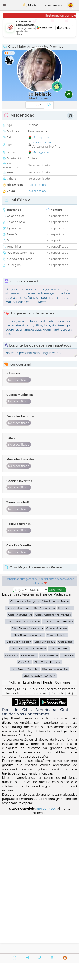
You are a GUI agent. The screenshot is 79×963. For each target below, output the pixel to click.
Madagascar (40, 137)
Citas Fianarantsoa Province (28, 787)
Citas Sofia (24, 800)
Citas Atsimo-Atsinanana (27, 766)
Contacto (57, 832)
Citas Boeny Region (19, 780)
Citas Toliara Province (47, 800)
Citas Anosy (65, 746)
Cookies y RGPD (14, 828)
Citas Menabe (49, 793)
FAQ (70, 832)
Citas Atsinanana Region (28, 773)
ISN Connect (46, 947)
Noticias (15, 821)
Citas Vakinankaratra (55, 807)
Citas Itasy (11, 793)
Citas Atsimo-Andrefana (58, 760)
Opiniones (62, 821)
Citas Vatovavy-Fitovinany (40, 814)
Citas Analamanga (17, 746)
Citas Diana (65, 780)
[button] (4, 4)
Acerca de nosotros (61, 828)
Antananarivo (41, 142)
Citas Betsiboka (56, 773)
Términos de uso (36, 832)
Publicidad (36, 828)
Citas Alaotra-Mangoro (24, 739)
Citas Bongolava (45, 780)
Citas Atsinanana (56, 766)
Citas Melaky (29, 793)
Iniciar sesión (52, 5)
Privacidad (13, 832)
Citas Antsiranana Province (23, 760)
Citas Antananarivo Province (53, 753)
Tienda (48, 821)
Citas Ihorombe (58, 787)
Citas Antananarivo (20, 753)
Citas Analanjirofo (44, 746)
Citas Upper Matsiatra (25, 807)
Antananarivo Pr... (46, 146)
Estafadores (31, 821)
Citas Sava (67, 793)
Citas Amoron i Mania (55, 739)
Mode (30, 5)
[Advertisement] (39, 27)
